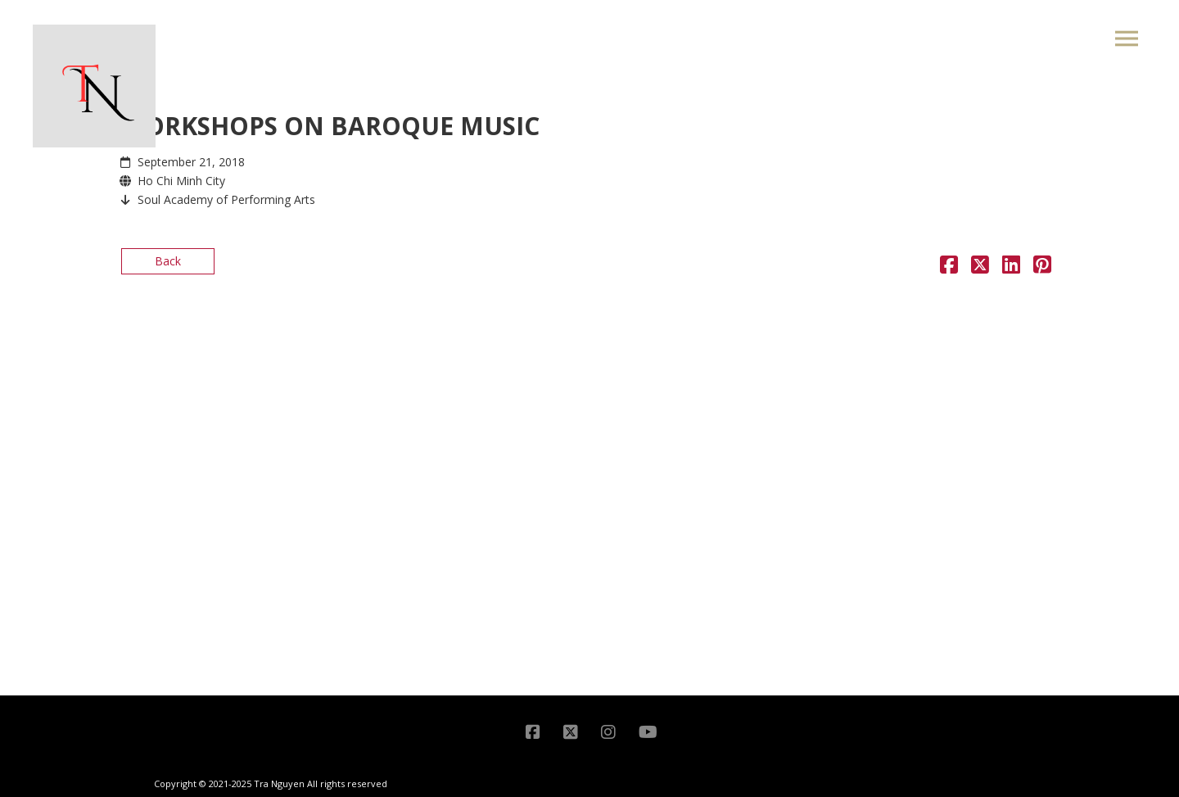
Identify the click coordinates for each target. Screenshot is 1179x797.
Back (168, 261)
